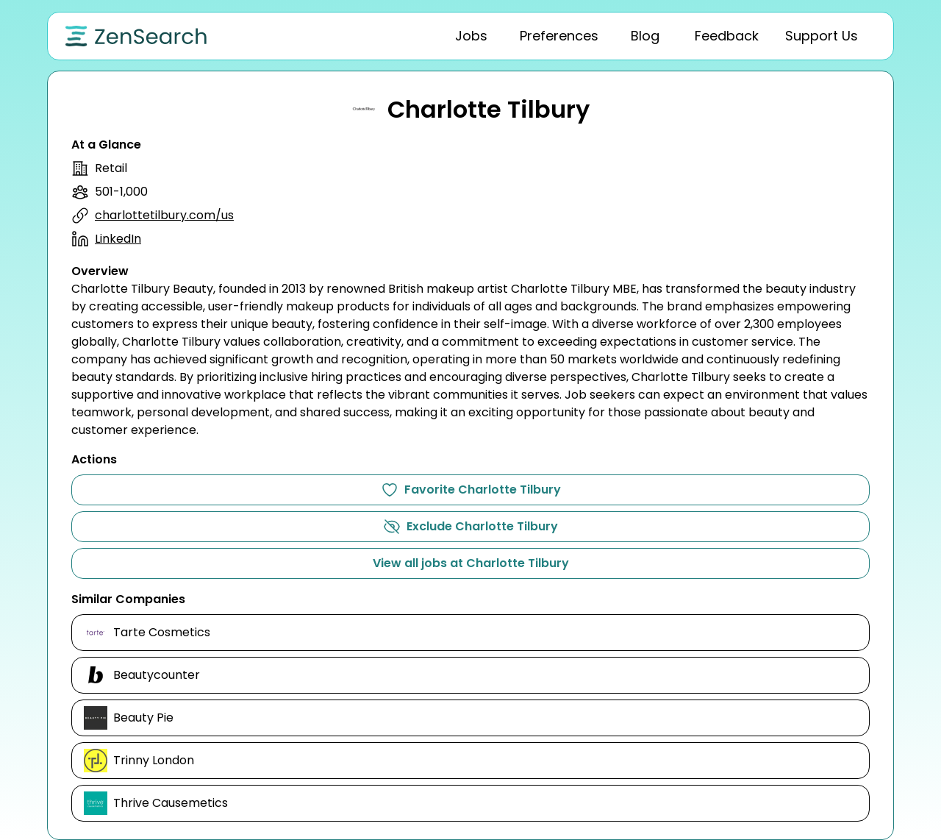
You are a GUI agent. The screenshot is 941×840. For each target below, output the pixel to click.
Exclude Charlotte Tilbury (470, 526)
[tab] (471, 36)
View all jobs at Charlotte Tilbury (471, 563)
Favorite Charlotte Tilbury (471, 490)
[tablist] (606, 36)
